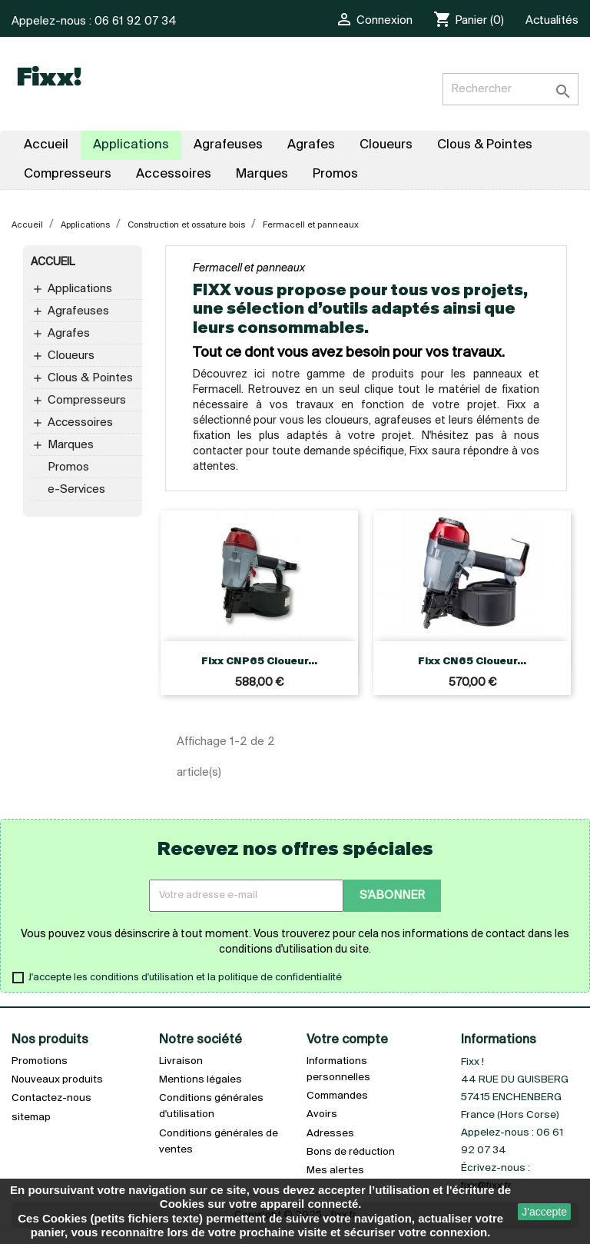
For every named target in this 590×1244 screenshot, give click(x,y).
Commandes (337, 1096)
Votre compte (347, 1039)
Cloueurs (71, 356)
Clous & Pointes (90, 378)
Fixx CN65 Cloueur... (472, 661)
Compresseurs (87, 400)
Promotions (40, 1061)
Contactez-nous (51, 1098)
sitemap (31, 1117)
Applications (80, 289)
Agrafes (69, 334)
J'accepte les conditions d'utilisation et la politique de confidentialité (185, 977)
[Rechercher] (510, 89)
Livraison (181, 1061)
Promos (68, 467)
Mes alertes (335, 1170)
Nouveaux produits (57, 1080)
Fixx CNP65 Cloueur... (259, 661)
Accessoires (80, 423)
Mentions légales (200, 1080)
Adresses (330, 1133)
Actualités (551, 21)
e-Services (76, 490)
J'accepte (544, 1212)
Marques (71, 445)
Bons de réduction (351, 1152)
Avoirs (322, 1114)
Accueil (53, 262)
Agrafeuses (78, 311)
